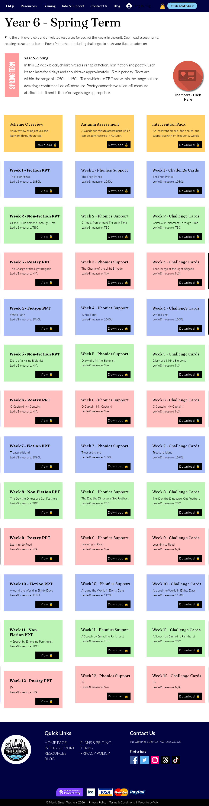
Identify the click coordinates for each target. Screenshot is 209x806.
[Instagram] (155, 760)
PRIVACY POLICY (95, 753)
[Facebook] (134, 760)
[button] (182, 5)
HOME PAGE (56, 742)
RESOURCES (55, 753)
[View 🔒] (47, 190)
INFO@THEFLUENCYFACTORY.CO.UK (155, 741)
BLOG (50, 758)
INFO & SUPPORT (60, 748)
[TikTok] (176, 760)
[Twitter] (144, 760)
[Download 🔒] (47, 144)
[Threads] (165, 760)
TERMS (86, 748)
